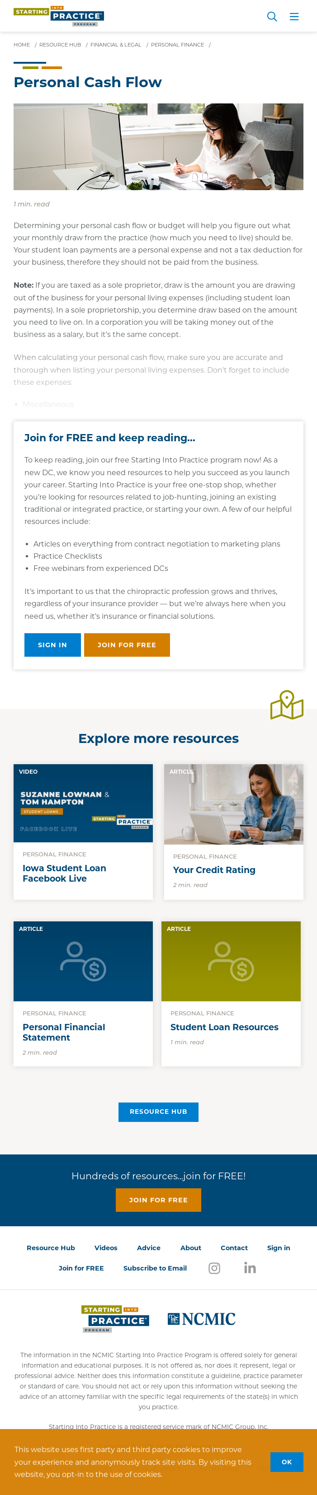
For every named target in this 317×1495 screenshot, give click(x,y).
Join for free (127, 645)
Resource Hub (158, 1111)
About (190, 1248)
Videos (106, 1248)
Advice (149, 1248)
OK (287, 1461)
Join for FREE (81, 1268)
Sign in (52, 645)
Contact (234, 1248)
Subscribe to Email (155, 1268)
